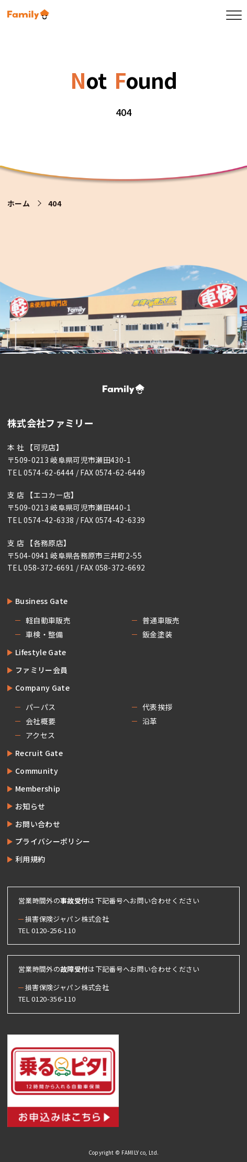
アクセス (40, 735)
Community (36, 770)
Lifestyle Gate (40, 652)
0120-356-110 (53, 999)
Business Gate (41, 601)
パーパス (40, 707)
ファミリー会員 (41, 670)
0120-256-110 (53, 930)
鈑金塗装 (157, 634)
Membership (37, 788)
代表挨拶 (157, 707)
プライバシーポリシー (52, 841)
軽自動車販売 (48, 620)
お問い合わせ (37, 824)
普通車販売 (161, 620)
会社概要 (40, 721)
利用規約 (30, 859)
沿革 (150, 721)
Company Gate (42, 687)
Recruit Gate (39, 753)
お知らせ (30, 806)
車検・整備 (44, 634)
